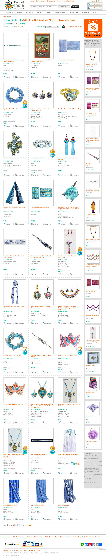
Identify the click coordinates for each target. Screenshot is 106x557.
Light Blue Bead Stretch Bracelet (39, 158)
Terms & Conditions (68, 1)
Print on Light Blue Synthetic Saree (40, 207)
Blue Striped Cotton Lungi (10, 505)
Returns (25, 550)
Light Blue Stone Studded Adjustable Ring (69, 109)
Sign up (93, 1)
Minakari (23, 538)
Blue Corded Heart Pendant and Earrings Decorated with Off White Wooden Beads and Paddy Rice (42, 406)
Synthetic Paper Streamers (92, 315)
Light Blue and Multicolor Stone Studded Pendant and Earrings (41, 109)
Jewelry (48, 12)
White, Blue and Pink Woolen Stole (67, 355)
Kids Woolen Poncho (91, 416)
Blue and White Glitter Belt (38, 454)
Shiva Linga (69, 536)
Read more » (98, 487)
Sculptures (29, 12)
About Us (32, 550)
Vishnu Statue (78, 536)
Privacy (6, 550)
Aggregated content (6, 537)
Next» (30, 525)
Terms (11, 550)
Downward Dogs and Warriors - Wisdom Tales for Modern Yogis (41, 60)
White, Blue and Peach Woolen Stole (13, 404)
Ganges (41, 536)
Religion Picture (49, 536)
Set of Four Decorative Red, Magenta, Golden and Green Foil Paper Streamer (93, 266)
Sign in (99, 1)
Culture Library (40, 1)
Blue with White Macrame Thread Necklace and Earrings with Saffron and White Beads (68, 308)
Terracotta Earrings (59, 536)
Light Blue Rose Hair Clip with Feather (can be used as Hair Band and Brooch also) (68, 208)
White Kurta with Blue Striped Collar (67, 454)
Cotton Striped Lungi (63, 505)
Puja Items (85, 12)
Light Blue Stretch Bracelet (11, 109)
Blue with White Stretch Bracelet (12, 355)
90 (22, 26)
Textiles (39, 12)
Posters (19, 12)
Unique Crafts (73, 12)
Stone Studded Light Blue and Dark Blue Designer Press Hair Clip (41, 256)
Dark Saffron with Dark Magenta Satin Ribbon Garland (91, 64)
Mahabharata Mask (88, 536)
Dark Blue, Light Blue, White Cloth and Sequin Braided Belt (14, 60)
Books (95, 12)
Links (38, 550)
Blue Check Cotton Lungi (37, 505)
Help (58, 1)
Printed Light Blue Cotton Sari (66, 60)
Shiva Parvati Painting (18, 536)
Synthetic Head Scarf (91, 365)
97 (25, 525)
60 (18, 26)
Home (32, 1)
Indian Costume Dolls (31, 536)
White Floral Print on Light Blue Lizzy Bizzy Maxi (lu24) (49, 20)
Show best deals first (75, 27)
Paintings (10, 12)
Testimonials (51, 1)
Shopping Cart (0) (96, 4)
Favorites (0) (98, 8)
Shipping (18, 550)
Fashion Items (60, 12)
